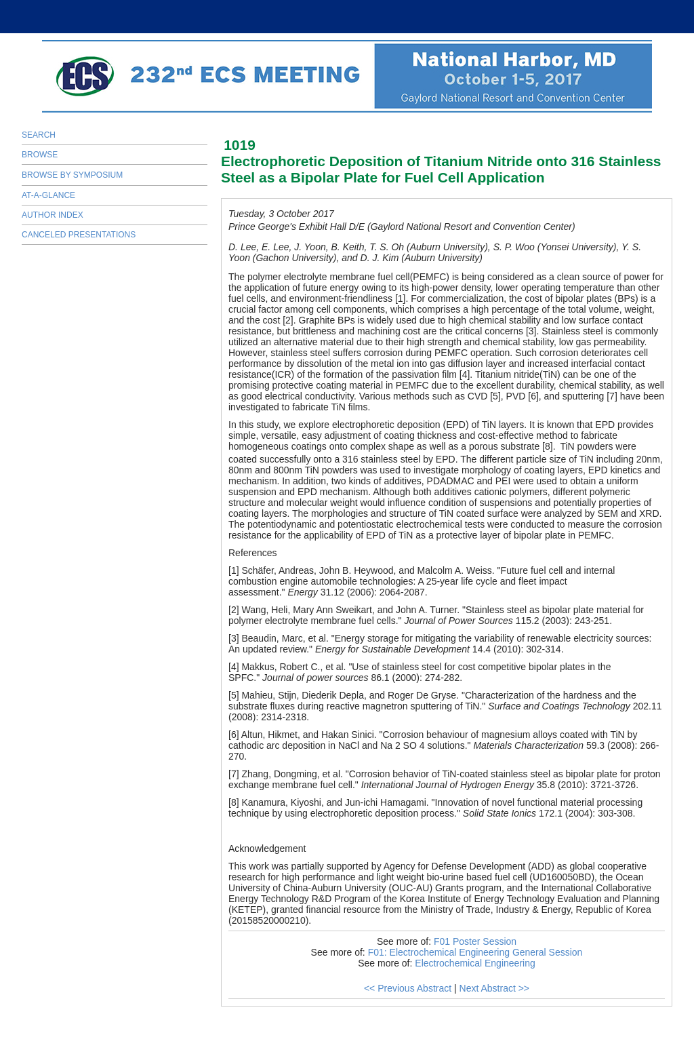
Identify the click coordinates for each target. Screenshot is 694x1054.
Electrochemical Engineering (475, 963)
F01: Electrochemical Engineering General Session (475, 952)
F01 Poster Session (475, 941)
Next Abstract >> (495, 988)
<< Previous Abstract (407, 988)
